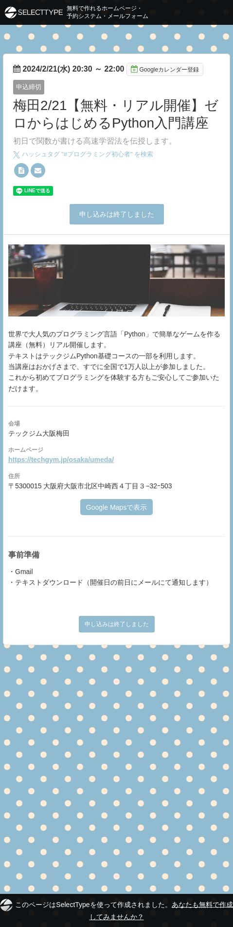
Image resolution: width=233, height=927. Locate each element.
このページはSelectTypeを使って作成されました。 (116, 910)
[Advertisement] (116, 766)
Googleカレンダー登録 (165, 69)
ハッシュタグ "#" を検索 (83, 154)
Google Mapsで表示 (116, 507)
